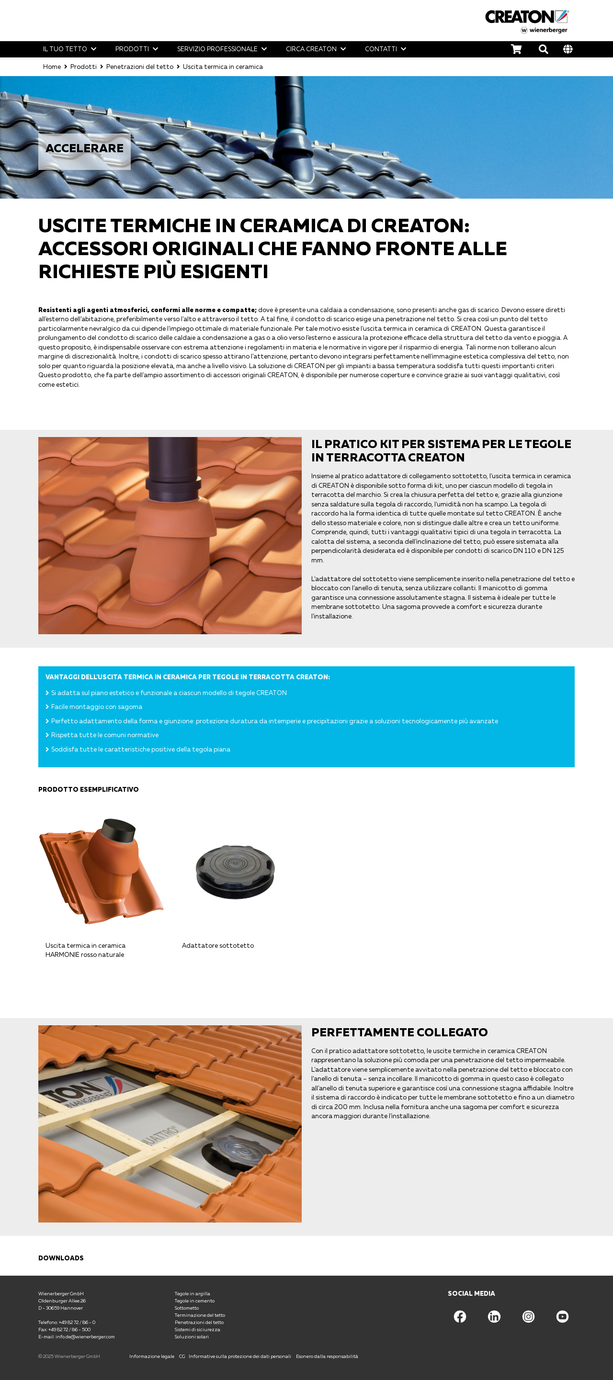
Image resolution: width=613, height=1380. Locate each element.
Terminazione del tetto (200, 1314)
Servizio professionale (217, 49)
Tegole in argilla (192, 1293)
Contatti (381, 49)
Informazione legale (151, 1355)
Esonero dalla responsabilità (327, 1355)
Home (52, 66)
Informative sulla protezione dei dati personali (240, 1355)
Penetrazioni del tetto (139, 66)
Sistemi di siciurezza (197, 1329)
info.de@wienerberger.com (85, 1336)
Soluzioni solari (192, 1336)
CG (182, 1355)
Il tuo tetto (65, 49)
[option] (306, 137)
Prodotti (132, 49)
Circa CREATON (311, 49)
